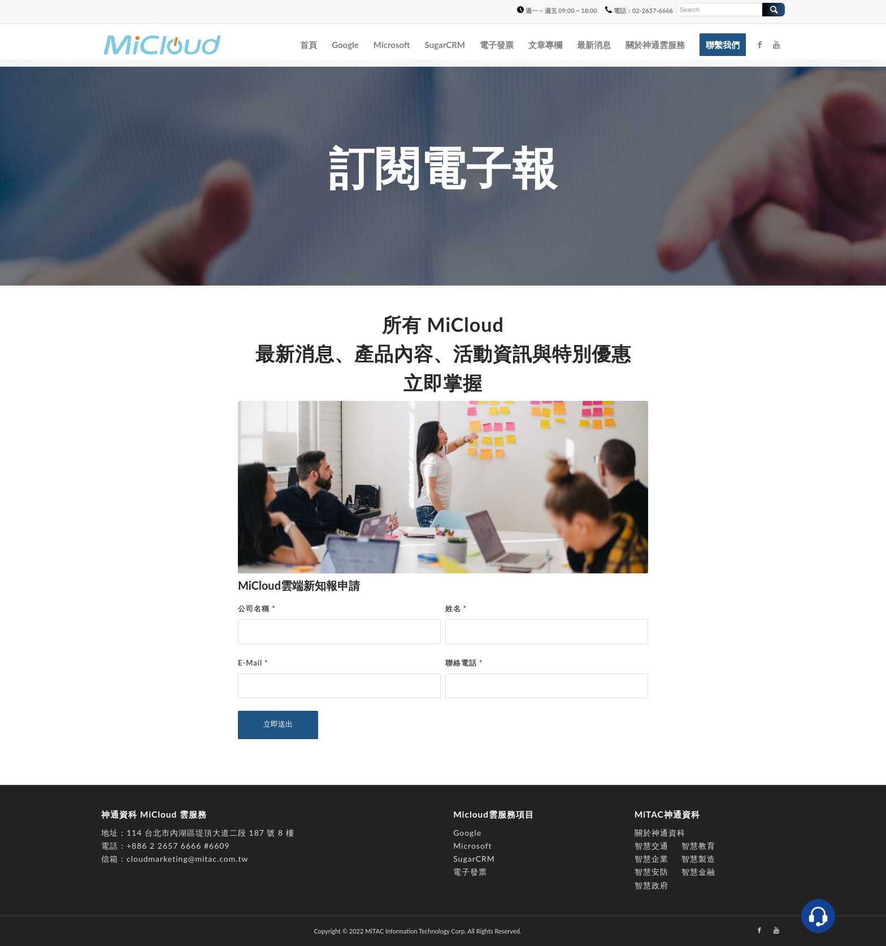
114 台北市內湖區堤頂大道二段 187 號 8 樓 (210, 832)
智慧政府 (651, 885)
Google (467, 832)
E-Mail (253, 662)
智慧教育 (698, 845)
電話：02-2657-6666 (639, 10)
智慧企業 (651, 858)
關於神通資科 (660, 832)
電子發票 (470, 871)
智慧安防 (651, 871)
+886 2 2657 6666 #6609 (178, 845)
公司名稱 (257, 608)
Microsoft (472, 845)
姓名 (456, 608)
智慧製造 (698, 858)
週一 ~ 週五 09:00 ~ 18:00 (557, 10)
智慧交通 (653, 845)
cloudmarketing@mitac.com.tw (188, 858)
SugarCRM (474, 858)
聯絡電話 (464, 662)
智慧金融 (698, 871)
